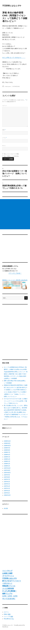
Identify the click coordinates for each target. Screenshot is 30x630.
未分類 (6, 508)
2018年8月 (7, 450)
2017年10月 (7, 472)
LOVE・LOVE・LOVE (9, 596)
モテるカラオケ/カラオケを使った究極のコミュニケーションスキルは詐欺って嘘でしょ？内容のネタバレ (15, 401)
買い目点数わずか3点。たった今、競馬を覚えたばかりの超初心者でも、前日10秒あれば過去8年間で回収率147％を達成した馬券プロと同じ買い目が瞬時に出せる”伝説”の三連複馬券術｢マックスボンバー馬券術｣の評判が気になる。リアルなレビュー (16, 412)
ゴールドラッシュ (8, 576)
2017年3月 (7, 488)
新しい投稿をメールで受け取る (11, 156)
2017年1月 (7, 493)
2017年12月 (7, 468)
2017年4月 (7, 486)
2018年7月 (7, 452)
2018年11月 (7, 443)
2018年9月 (7, 448)
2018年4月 (7, 459)
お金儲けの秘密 (7, 573)
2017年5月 (7, 484)
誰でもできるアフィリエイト (11, 581)
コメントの (8, 616)
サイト (4, 145)
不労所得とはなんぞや (11, 6)
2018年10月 (7, 445)
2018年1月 (7, 466)
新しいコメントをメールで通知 (11, 154)
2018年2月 (7, 463)
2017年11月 (7, 470)
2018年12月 (7, 441)
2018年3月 (7, 461)
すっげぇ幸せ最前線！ (9, 591)
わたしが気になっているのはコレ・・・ (13, 57)
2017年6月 (7, 481)
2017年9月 (7, 475)
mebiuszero (8, 86)
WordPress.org (9, 619)
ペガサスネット (7, 583)
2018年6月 (7, 454)
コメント (4, 105)
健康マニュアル (7, 593)
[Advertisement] (15, 214)
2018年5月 (7, 457)
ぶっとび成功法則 (8, 588)
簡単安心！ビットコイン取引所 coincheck (14, 280)
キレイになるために (8, 598)
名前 (4, 130)
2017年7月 (7, 479)
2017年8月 (7, 477)
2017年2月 (7, 490)
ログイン (6, 612)
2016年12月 (7, 495)
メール (4, 137)
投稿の (7, 614)
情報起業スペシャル (8, 586)
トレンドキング (7, 571)
